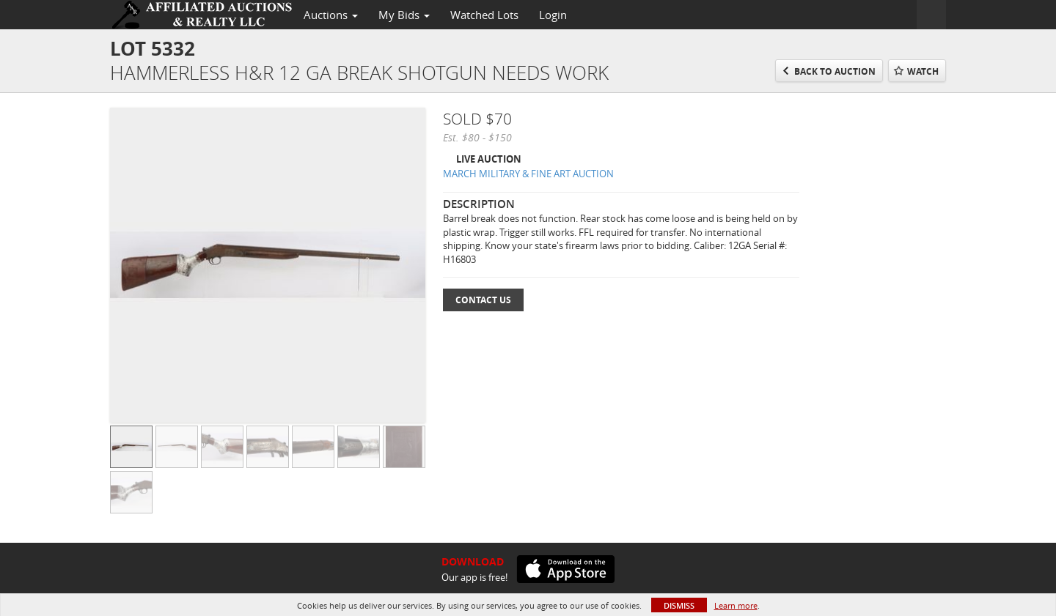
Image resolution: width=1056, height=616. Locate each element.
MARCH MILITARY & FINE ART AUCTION (528, 173)
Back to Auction (835, 71)
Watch (923, 71)
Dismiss (679, 605)
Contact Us (483, 300)
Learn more (736, 605)
